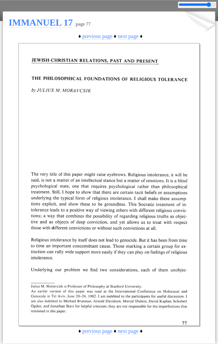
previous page (97, 36)
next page (128, 36)
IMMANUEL (35, 22)
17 (68, 22)
